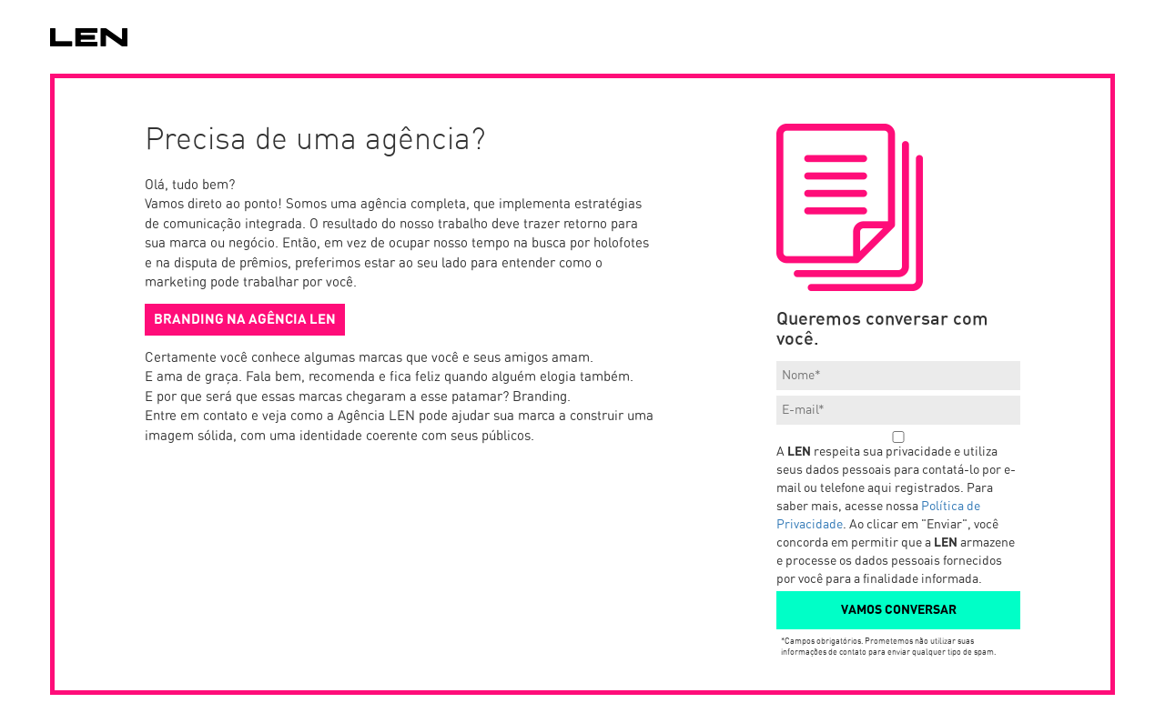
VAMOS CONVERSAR (899, 610)
